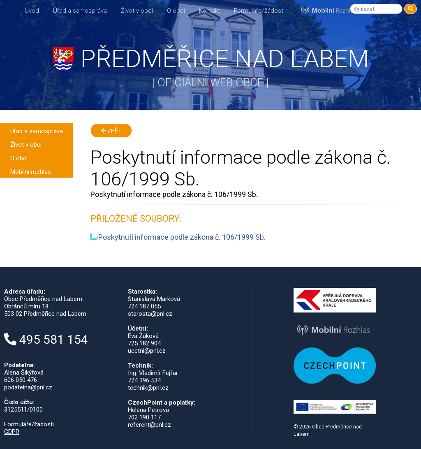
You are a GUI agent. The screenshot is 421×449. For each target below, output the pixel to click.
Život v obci (137, 10)
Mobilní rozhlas (30, 172)
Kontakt (209, 10)
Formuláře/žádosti (259, 10)
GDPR (11, 431)
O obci (176, 10)
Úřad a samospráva (80, 10)
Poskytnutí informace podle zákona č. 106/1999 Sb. (178, 237)
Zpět (111, 130)
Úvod (32, 10)
